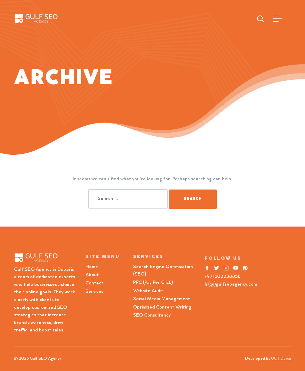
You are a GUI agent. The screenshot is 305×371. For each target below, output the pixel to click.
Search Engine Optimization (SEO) (163, 270)
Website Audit (149, 291)
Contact (94, 283)
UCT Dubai (281, 359)
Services (94, 291)
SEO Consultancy (152, 315)
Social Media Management (161, 299)
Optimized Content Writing (162, 307)
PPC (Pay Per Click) (153, 282)
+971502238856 (223, 276)
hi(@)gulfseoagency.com (231, 284)
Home (91, 266)
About (92, 275)
